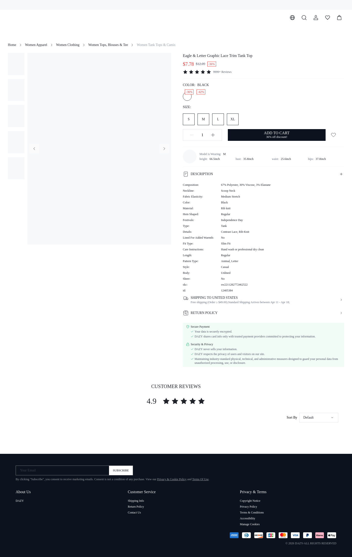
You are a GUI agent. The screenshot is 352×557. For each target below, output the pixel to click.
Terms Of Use (200, 479)
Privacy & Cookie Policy (172, 479)
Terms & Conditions (252, 512)
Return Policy (136, 506)
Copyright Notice (250, 500)
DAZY (20, 500)
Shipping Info (136, 500)
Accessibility (247, 518)
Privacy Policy (248, 506)
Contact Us (134, 512)
